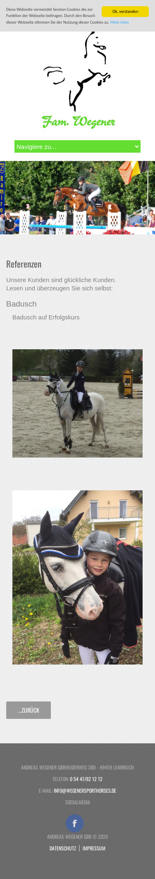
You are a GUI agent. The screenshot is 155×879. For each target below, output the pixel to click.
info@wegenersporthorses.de (85, 790)
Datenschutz (63, 848)
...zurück (28, 710)
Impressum (94, 848)
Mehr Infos (119, 22)
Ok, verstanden (125, 11)
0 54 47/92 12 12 (86, 778)
